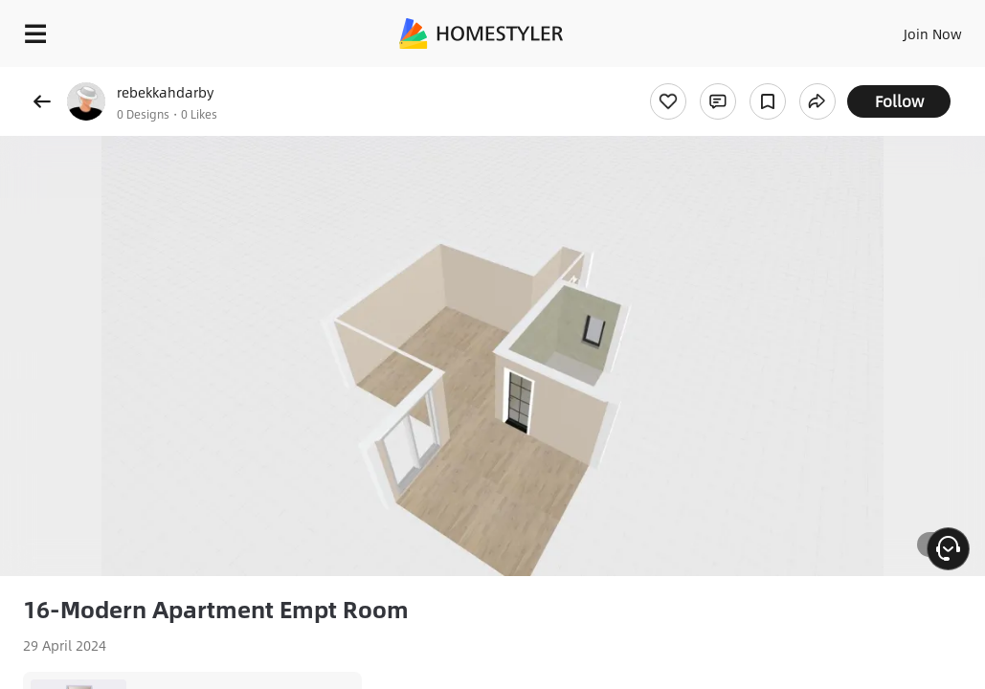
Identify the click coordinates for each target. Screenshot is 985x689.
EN (902, 28)
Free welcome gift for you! (735, 76)
